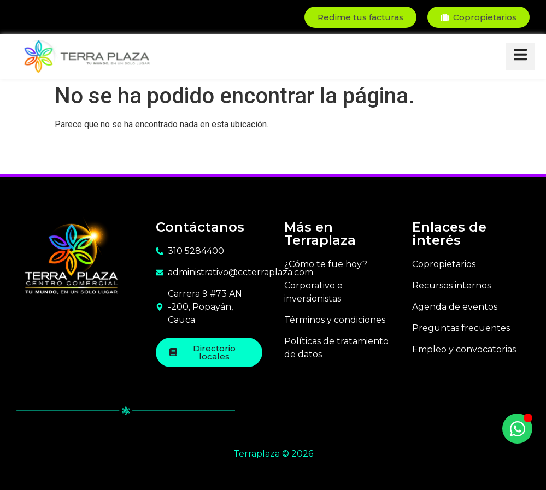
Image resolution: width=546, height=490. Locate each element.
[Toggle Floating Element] (517, 429)
